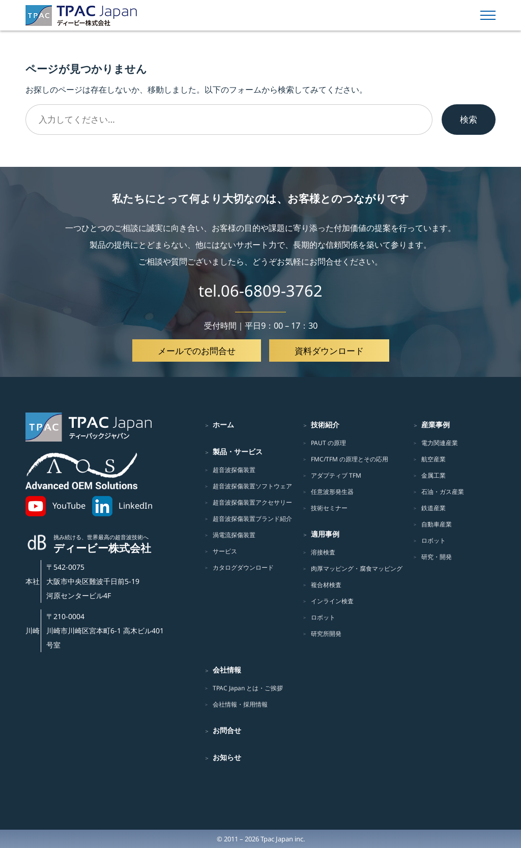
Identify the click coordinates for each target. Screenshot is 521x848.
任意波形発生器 (332, 491)
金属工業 (433, 475)
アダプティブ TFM (336, 475)
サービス (225, 551)
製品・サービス (238, 451)
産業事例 (435, 424)
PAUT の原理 (328, 442)
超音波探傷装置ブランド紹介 (252, 518)
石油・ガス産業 (442, 491)
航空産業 (433, 459)
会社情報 (227, 670)
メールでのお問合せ (197, 350)
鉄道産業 (433, 508)
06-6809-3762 (272, 290)
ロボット (323, 617)
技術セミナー (329, 508)
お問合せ (227, 730)
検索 (468, 119)
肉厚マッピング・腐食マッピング (356, 568)
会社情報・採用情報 (240, 704)
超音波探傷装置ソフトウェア (252, 486)
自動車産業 (436, 524)
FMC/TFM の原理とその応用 (349, 459)
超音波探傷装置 (234, 469)
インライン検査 (332, 601)
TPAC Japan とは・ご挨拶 (248, 688)
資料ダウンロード (329, 350)
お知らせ (227, 757)
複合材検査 (326, 584)
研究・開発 (436, 556)
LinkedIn (136, 505)
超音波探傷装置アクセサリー (252, 502)
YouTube (68, 505)
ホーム (223, 424)
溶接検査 (323, 552)
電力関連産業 (439, 442)
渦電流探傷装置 (234, 535)
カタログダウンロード (243, 567)
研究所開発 (326, 633)
